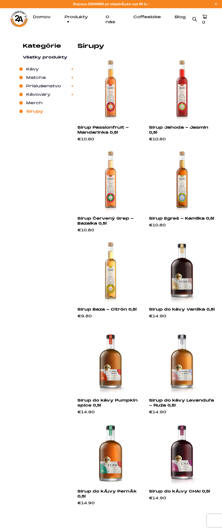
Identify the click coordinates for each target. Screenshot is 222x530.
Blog (180, 17)
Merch (34, 103)
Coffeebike (147, 17)
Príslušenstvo (50, 86)
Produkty (76, 19)
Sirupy (34, 111)
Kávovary (50, 94)
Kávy (50, 69)
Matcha (50, 77)
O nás (110, 19)
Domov (42, 17)
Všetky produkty (45, 57)
